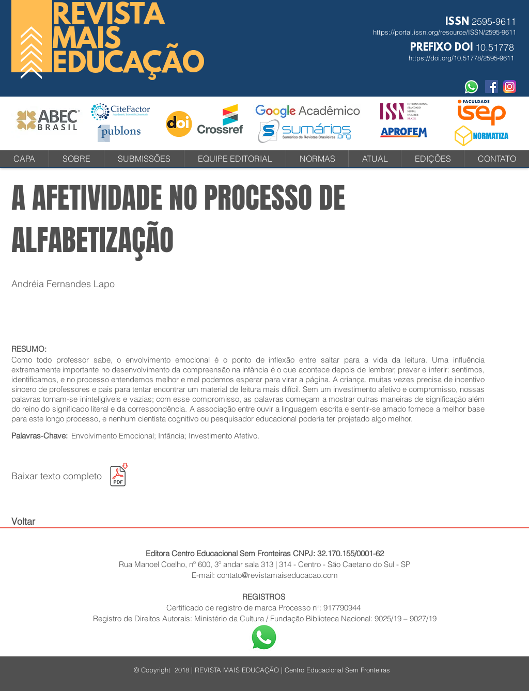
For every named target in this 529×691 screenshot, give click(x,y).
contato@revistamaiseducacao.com (277, 575)
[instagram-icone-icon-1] (509, 86)
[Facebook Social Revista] (491, 86)
